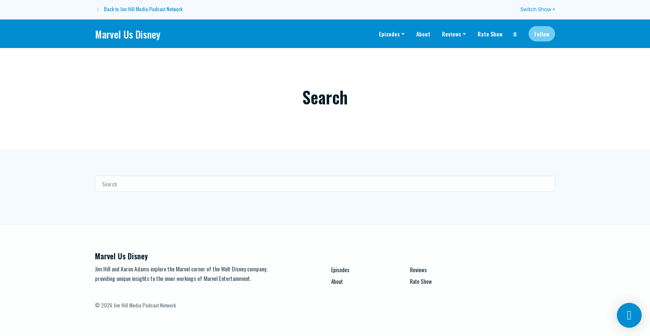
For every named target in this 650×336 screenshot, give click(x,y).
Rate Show (490, 33)
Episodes (389, 33)
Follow (541, 33)
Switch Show (535, 9)
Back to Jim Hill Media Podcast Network (143, 8)
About (423, 33)
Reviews (451, 33)
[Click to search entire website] (515, 33)
